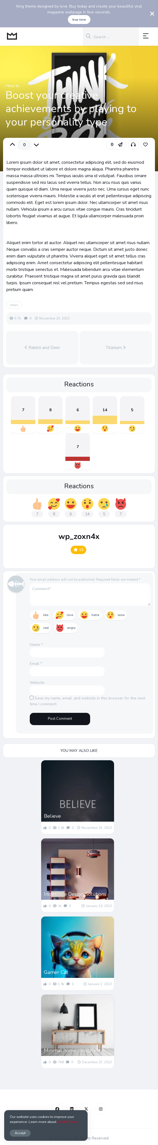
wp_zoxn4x (79, 536)
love (70, 615)
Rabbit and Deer (42, 348)
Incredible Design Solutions (75, 894)
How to (12, 85)
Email (36, 663)
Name (36, 644)
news (14, 305)
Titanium (116, 348)
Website (37, 682)
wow (121, 615)
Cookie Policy (68, 1121)
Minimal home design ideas (75, 1050)
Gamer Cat (56, 972)
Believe (52, 816)
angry (71, 628)
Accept (20, 1132)
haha (95, 615)
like (45, 615)
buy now (79, 19)
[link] (145, 144)
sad (46, 628)
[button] (147, 36)
